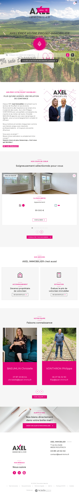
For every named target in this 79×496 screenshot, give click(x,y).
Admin (50, 486)
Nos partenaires (26, 486)
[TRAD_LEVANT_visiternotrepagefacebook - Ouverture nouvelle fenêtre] (14, 472)
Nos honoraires (13, 486)
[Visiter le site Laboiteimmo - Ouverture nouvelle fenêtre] (42, 490)
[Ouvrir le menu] (43, 10)
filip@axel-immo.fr (59, 379)
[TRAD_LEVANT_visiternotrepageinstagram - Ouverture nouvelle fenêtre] (19, 472)
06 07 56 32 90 (59, 377)
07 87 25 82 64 (20, 377)
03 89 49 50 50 (58, 451)
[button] (41, 231)
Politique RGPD (60, 486)
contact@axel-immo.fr (59, 454)
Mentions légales (39, 486)
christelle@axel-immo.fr (20, 379)
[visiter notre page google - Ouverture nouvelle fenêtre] (24, 472)
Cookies (71, 486)
